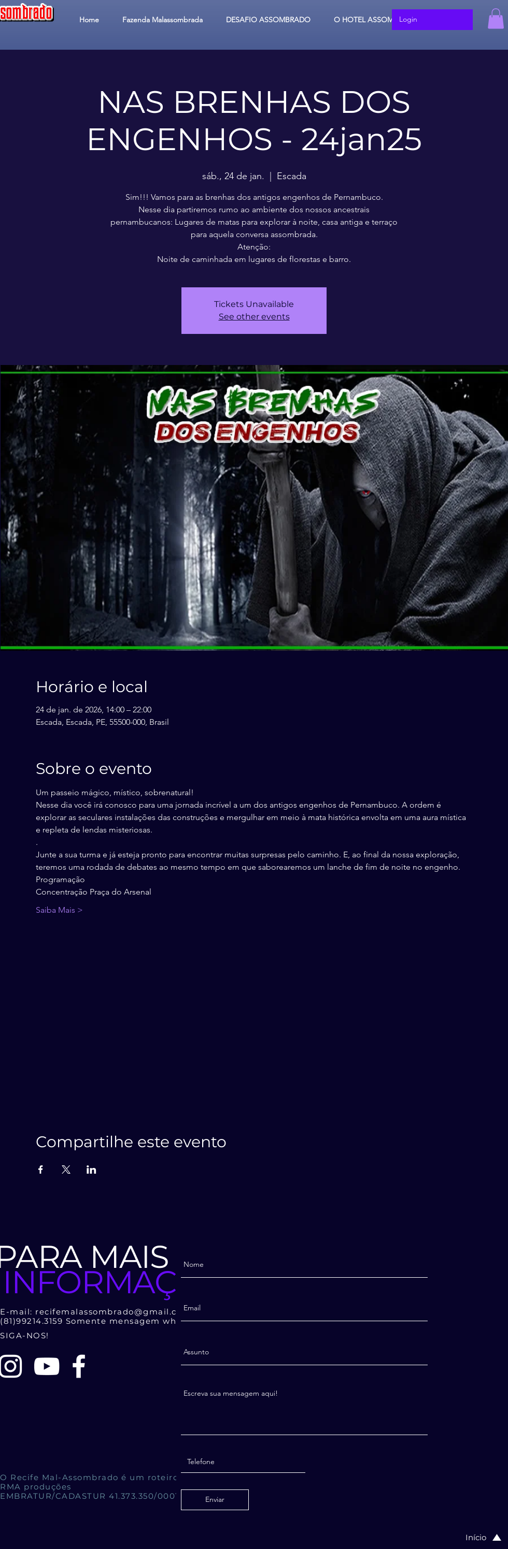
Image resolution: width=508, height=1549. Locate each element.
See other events (254, 317)
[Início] (472, 1537)
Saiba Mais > (59, 910)
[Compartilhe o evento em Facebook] (41, 1169)
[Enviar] (215, 1499)
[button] (495, 18)
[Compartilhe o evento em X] (66, 1169)
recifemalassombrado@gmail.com (113, 1312)
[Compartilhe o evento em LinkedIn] (91, 1169)
